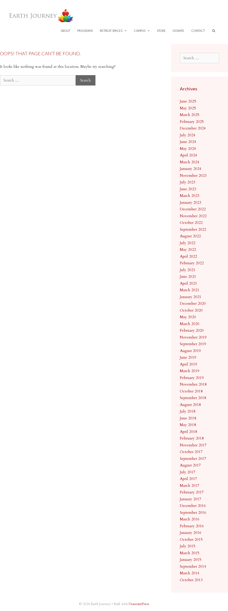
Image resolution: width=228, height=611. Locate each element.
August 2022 (190, 236)
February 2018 (192, 438)
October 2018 (191, 391)
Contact (198, 30)
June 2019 (188, 357)
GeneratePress (139, 604)
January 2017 (190, 499)
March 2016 (189, 519)
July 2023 (187, 182)
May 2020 (188, 317)
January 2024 (190, 168)
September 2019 (193, 343)
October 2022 (191, 222)
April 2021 (188, 283)
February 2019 (192, 377)
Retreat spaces (115, 31)
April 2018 (188, 431)
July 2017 (187, 472)
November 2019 (193, 337)
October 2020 (191, 310)
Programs (85, 30)
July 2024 (187, 135)
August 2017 (190, 465)
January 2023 (190, 202)
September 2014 (193, 566)
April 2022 (188, 256)
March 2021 (189, 290)
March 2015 (189, 553)
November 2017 (193, 445)
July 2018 (187, 411)
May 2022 (188, 249)
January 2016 (190, 532)
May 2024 (188, 148)
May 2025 (188, 108)
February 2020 (192, 330)
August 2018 (190, 404)
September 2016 (193, 512)
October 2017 (191, 451)
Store (161, 30)
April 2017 (188, 478)
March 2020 (189, 323)
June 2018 (188, 418)
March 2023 (189, 195)
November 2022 (193, 216)
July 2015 (187, 546)
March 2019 (189, 370)
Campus (143, 31)
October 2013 (191, 579)
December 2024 (193, 128)
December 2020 (193, 303)
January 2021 (190, 296)
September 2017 (193, 458)
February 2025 (192, 121)
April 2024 (188, 155)
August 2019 (190, 350)
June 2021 (188, 276)
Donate (178, 30)
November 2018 (193, 384)
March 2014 (189, 573)
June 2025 (188, 101)
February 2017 (192, 492)
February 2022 (192, 263)
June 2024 (188, 141)
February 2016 (192, 526)
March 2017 (189, 485)
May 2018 (188, 424)
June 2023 (188, 189)
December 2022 (193, 209)
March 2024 (189, 162)
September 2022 (193, 229)
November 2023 (193, 175)
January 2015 (190, 559)
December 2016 (193, 505)
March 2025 (189, 114)
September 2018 (193, 397)
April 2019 (188, 364)
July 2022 (187, 243)
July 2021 (187, 269)
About (65, 30)
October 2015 (191, 539)
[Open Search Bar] (213, 31)
